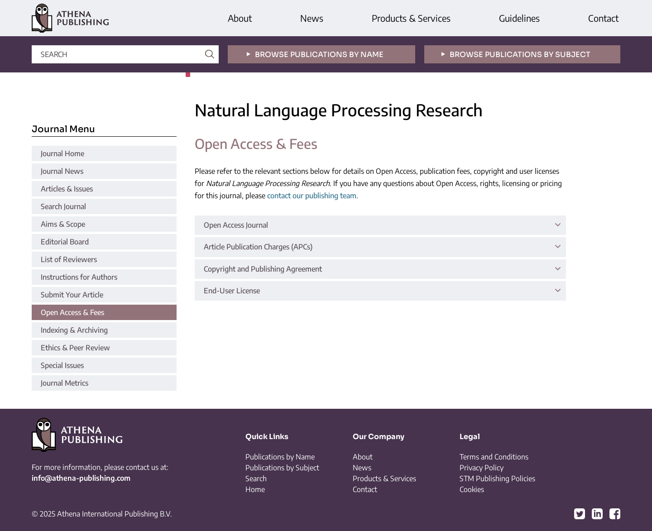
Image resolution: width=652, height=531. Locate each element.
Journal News (62, 171)
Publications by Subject (282, 467)
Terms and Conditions (494, 456)
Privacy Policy (481, 467)
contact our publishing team (311, 195)
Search (256, 478)
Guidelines (519, 18)
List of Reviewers (69, 259)
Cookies (472, 489)
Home (255, 489)
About (240, 18)
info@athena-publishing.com (81, 478)
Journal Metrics (64, 382)
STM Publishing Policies (497, 478)
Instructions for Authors (79, 277)
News (311, 18)
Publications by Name (280, 456)
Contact (603, 18)
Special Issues (62, 365)
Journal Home (62, 153)
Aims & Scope (63, 224)
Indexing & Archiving (74, 330)
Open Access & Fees (72, 312)
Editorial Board (65, 241)
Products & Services (411, 18)
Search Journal (63, 206)
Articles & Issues (67, 188)
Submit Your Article (72, 294)
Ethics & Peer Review (75, 347)
